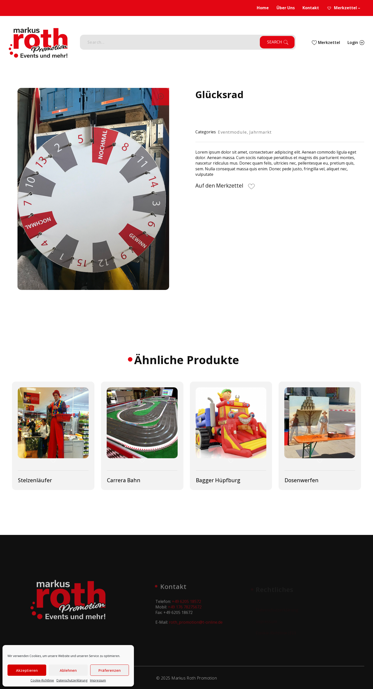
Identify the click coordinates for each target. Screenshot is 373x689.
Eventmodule (232, 132)
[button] (225, 186)
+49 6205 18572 (186, 604)
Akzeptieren (27, 670)
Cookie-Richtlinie (42, 680)
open (160, 96)
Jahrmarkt (260, 132)
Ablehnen (68, 670)
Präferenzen (109, 670)
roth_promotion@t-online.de (196, 625)
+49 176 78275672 (185, 610)
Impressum (98, 680)
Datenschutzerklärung (71, 680)
